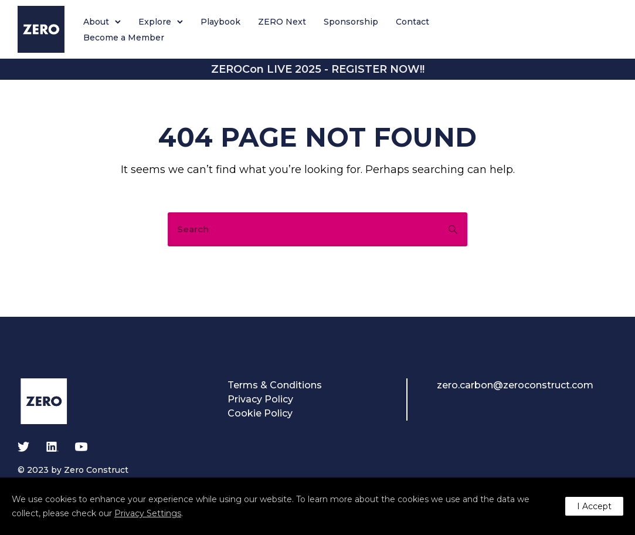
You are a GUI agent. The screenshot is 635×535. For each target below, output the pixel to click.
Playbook (220, 21)
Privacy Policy (260, 399)
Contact (412, 21)
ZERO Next (282, 21)
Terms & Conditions (274, 385)
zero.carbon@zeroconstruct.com (515, 385)
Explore (154, 21)
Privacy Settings (147, 513)
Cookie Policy (260, 413)
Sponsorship (351, 21)
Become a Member (123, 37)
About (96, 21)
